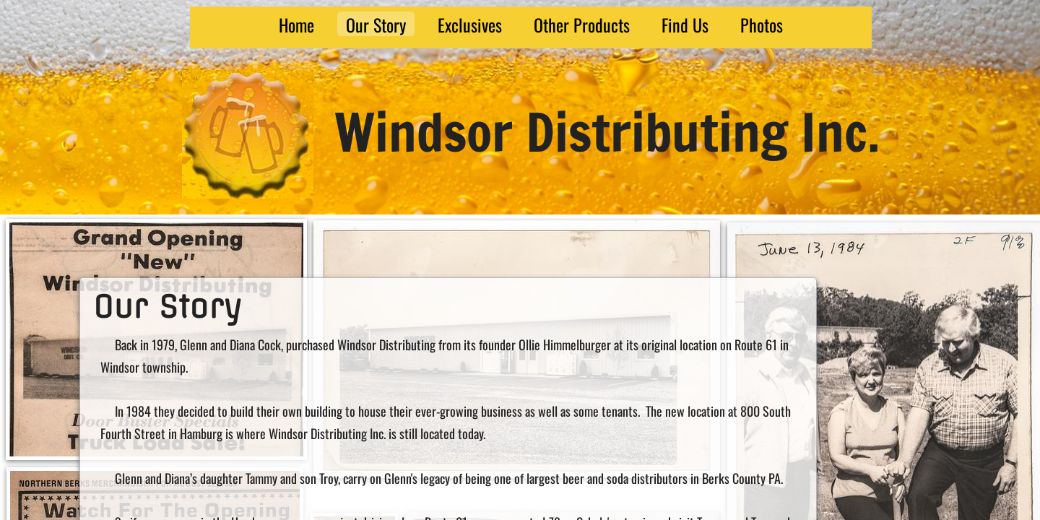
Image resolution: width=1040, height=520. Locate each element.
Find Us (685, 24)
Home (296, 24)
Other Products (582, 24)
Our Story (376, 24)
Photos (761, 24)
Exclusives (470, 24)
